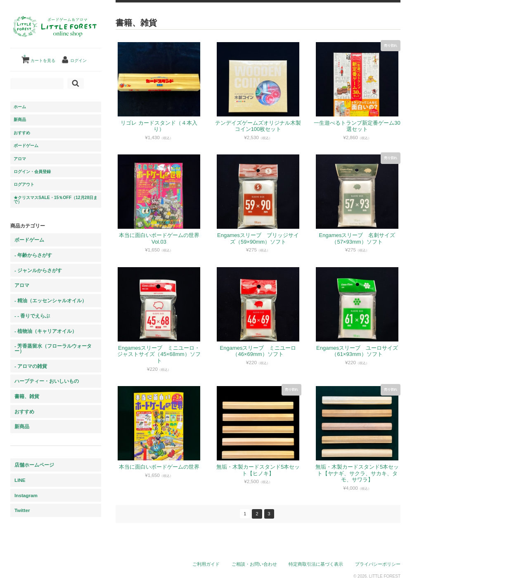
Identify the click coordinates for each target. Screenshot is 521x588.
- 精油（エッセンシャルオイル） (50, 300)
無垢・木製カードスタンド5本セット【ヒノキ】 (258, 470)
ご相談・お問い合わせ (254, 564)
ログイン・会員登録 (32, 171)
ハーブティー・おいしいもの (46, 381)
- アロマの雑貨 (30, 366)
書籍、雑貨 (26, 396)
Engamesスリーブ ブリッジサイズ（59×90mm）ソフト (258, 238)
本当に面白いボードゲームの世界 (159, 467)
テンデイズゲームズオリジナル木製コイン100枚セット (258, 126)
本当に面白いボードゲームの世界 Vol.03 (159, 238)
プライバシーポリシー (377, 564)
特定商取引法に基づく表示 (316, 564)
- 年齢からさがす (33, 255)
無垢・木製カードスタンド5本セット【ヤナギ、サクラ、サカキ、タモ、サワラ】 (357, 473)
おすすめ (22, 132)
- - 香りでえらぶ (32, 315)
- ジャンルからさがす (38, 270)
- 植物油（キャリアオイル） (45, 331)
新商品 (20, 119)
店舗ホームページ (34, 464)
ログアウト (24, 184)
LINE (20, 480)
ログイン (78, 60)
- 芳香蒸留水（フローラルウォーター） (53, 348)
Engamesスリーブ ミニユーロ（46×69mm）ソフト (258, 351)
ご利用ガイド (206, 564)
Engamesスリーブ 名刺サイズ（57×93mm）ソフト (357, 238)
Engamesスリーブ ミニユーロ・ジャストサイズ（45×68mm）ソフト (158, 354)
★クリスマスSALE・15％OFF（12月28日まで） (55, 199)
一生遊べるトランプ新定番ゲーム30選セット (357, 126)
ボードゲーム (26, 145)
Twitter (22, 510)
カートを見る (39, 57)
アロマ (20, 158)
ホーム (20, 106)
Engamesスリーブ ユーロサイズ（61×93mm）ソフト (357, 351)
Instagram (26, 495)
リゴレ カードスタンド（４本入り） (159, 126)
